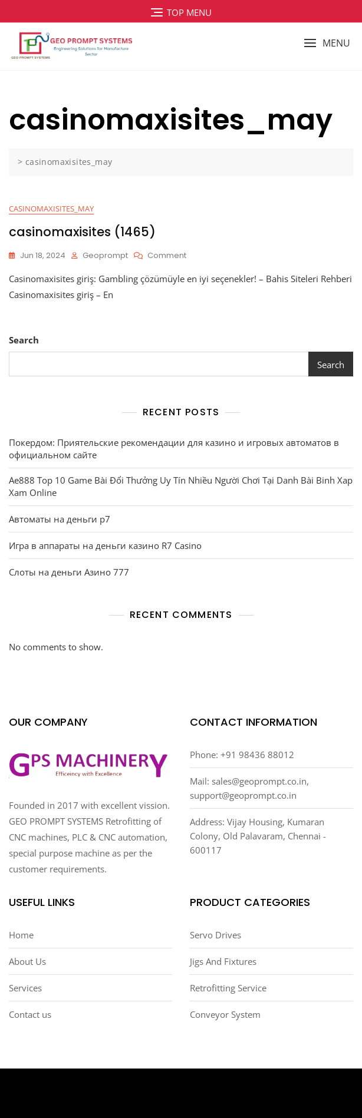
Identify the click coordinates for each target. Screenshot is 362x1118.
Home (21, 935)
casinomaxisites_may (51, 208)
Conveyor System (225, 1014)
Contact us (30, 1014)
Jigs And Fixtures (223, 961)
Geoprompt (105, 255)
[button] (327, 43)
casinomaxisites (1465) (82, 231)
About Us (27, 961)
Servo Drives (215, 935)
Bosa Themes (255, 1094)
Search (24, 340)
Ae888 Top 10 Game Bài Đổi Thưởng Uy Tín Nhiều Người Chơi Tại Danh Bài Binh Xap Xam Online (181, 486)
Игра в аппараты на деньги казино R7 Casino (105, 545)
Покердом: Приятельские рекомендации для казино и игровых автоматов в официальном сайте (174, 448)
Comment (166, 256)
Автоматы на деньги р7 (59, 519)
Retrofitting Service (228, 988)
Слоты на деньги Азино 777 (69, 572)
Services (25, 988)
